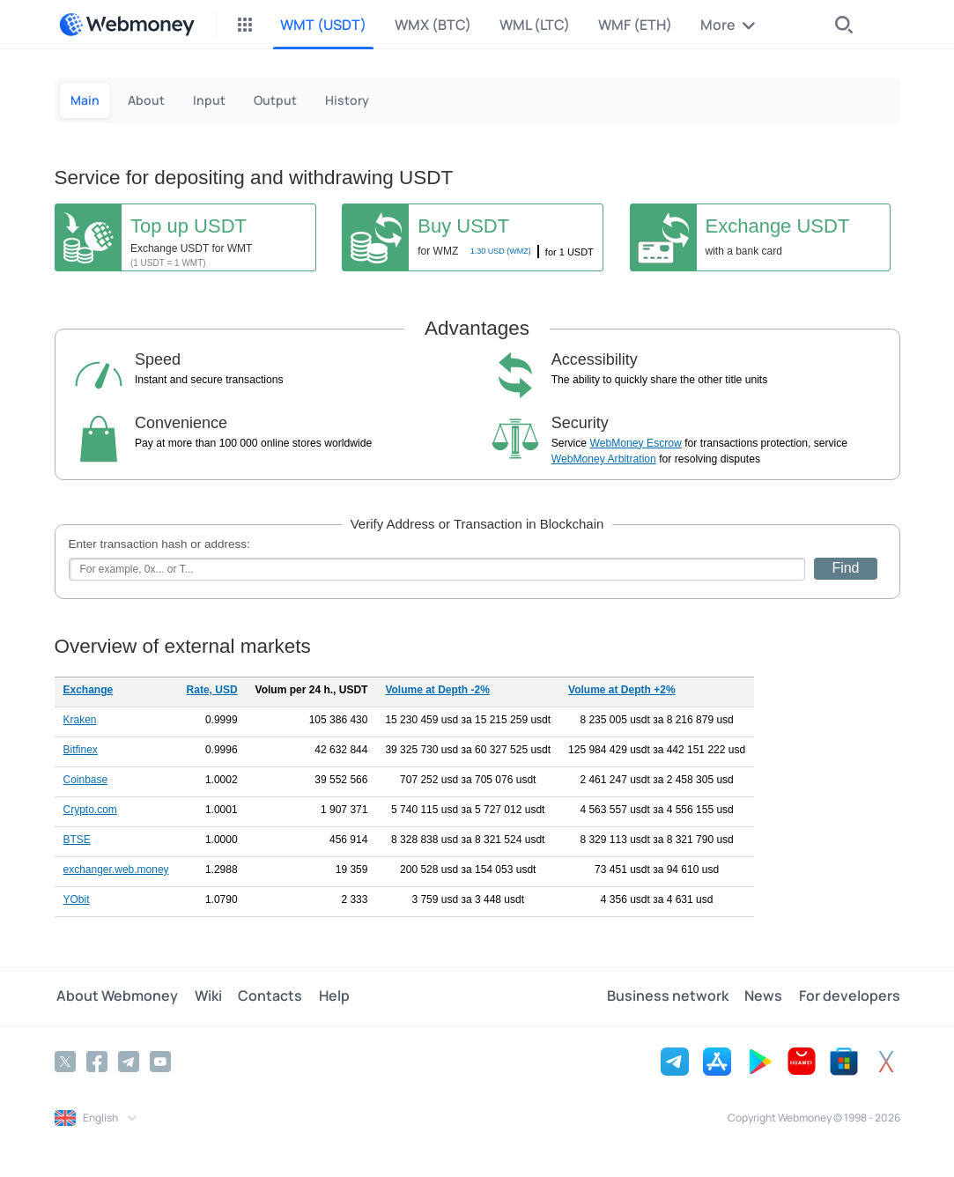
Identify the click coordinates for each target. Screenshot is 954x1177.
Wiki (204, 996)
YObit (76, 899)
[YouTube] (160, 1060)
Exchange (88, 690)
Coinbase (85, 780)
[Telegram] (128, 1060)
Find (845, 567)
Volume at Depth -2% (437, 690)
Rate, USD (212, 690)
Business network (672, 996)
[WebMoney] (127, 25)
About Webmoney (115, 996)
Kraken (80, 720)
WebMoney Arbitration (603, 459)
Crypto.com (90, 809)
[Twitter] (65, 1060)
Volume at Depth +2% (621, 690)
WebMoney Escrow (636, 443)
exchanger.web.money (116, 869)
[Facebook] (96, 1060)
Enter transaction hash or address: (159, 544)
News (766, 996)
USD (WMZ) (500, 251)
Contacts (264, 996)
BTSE (77, 839)
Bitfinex (80, 750)
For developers (849, 996)
